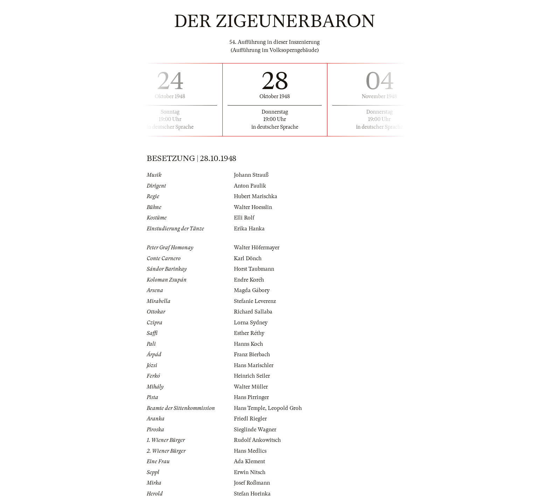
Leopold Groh (285, 408)
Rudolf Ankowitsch (257, 440)
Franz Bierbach (252, 354)
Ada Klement (249, 461)
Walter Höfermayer (256, 247)
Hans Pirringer (251, 397)
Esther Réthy (249, 333)
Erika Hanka (249, 228)
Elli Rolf (244, 218)
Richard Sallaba (253, 312)
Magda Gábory (252, 290)
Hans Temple (249, 408)
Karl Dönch (248, 258)
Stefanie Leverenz (255, 301)
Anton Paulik (250, 186)
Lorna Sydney (250, 322)
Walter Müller (251, 387)
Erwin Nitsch (249, 472)
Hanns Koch (248, 344)
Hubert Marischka (255, 196)
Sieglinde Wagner (255, 429)
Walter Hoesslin (253, 207)
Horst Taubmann (254, 269)
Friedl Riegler (250, 419)
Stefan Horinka (252, 494)
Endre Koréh (249, 280)
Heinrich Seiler (252, 376)
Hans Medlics (250, 451)
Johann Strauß (251, 175)
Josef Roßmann (252, 483)
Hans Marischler (253, 365)
